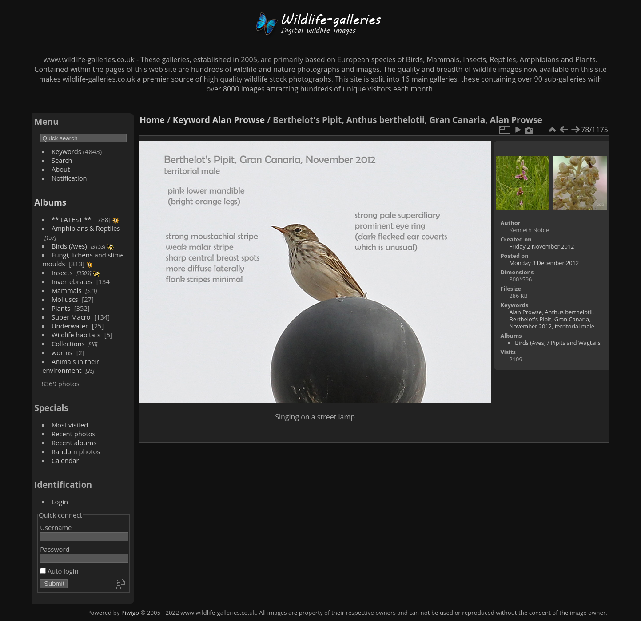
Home (152, 120)
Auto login (59, 570)
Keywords (66, 151)
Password (54, 549)
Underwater (70, 325)
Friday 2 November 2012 (541, 246)
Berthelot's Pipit (530, 319)
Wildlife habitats (76, 334)
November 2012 (530, 326)
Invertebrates (72, 281)
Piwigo (130, 613)
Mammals (67, 290)
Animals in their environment (70, 366)
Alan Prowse (238, 120)
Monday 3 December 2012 (544, 263)
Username (56, 527)
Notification (69, 178)
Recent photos (74, 433)
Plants (61, 308)
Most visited (70, 424)
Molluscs (65, 299)
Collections (68, 343)
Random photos (76, 451)
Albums (50, 202)
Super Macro (71, 316)
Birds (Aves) (69, 245)
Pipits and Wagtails (576, 343)
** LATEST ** (72, 219)
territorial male (574, 326)
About (61, 169)
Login (60, 501)
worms (62, 352)
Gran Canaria (571, 319)
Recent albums (74, 442)
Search (62, 160)
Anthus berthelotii (569, 312)
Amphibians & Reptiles (86, 228)
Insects (62, 272)
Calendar (65, 460)
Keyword (191, 120)
